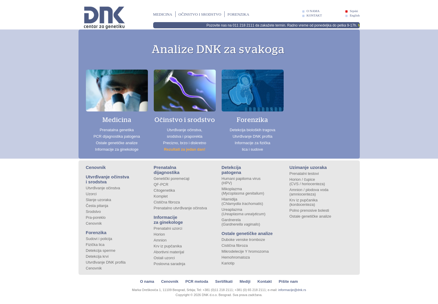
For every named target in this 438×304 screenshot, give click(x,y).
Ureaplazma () (244, 211)
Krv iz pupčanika (168, 246)
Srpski (354, 11)
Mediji (245, 281)
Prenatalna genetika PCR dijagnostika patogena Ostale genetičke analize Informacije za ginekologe (117, 111)
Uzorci (91, 194)
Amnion (160, 240)
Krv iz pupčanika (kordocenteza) (304, 202)
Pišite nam (288, 281)
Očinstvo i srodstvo (200, 14)
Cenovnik (96, 167)
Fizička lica (95, 244)
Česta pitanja (97, 205)
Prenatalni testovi (304, 173)
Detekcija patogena (231, 170)
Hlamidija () (242, 201)
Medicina (162, 14)
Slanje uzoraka (98, 200)
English (355, 15)
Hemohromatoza (236, 257)
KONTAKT (314, 15)
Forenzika (238, 14)
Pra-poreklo (96, 217)
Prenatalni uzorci (168, 228)
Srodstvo (93, 211)
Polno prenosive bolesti (309, 210)
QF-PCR (161, 184)
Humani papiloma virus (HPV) (241, 180)
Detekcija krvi (97, 256)
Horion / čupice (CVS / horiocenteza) (307, 181)
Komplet (161, 196)
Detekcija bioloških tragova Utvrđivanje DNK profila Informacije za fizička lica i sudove (253, 111)
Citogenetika (164, 190)
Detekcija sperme (100, 250)
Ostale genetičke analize (247, 233)
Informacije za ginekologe (168, 220)
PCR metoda (196, 281)
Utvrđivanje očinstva (103, 188)
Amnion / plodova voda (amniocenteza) (309, 192)
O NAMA (313, 11)
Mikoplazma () (243, 191)
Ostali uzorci (164, 258)
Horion (159, 234)
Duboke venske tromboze (243, 239)
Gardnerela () (241, 222)
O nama (147, 281)
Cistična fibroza (167, 202)
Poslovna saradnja (169, 264)
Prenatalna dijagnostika (167, 170)
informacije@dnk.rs (292, 290)
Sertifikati (224, 281)
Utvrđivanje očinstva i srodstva (107, 179)
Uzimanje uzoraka (308, 167)
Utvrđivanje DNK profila (106, 262)
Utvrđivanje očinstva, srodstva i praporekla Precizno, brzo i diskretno (185, 111)
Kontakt (264, 281)
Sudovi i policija (99, 238)
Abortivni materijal (169, 252)
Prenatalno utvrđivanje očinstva (180, 208)
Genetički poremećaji (171, 178)
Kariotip (228, 263)
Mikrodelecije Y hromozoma (245, 251)
